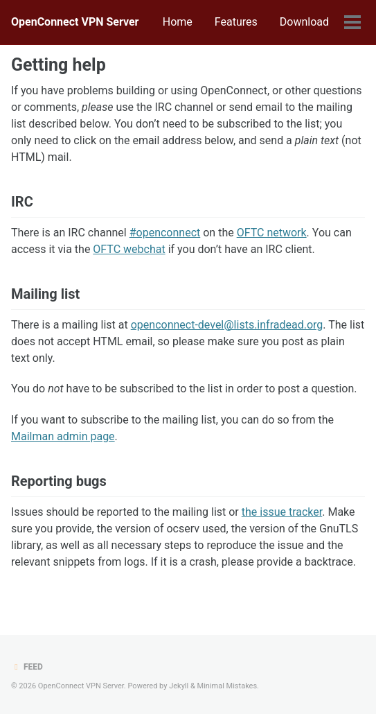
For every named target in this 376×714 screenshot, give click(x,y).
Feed (27, 667)
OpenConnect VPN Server (74, 21)
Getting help (58, 65)
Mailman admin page (63, 436)
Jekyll (178, 685)
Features (236, 21)
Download (304, 21)
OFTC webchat (129, 249)
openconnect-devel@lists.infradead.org (227, 324)
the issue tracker (282, 512)
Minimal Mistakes (227, 685)
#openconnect (165, 232)
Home (178, 21)
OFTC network (272, 232)
